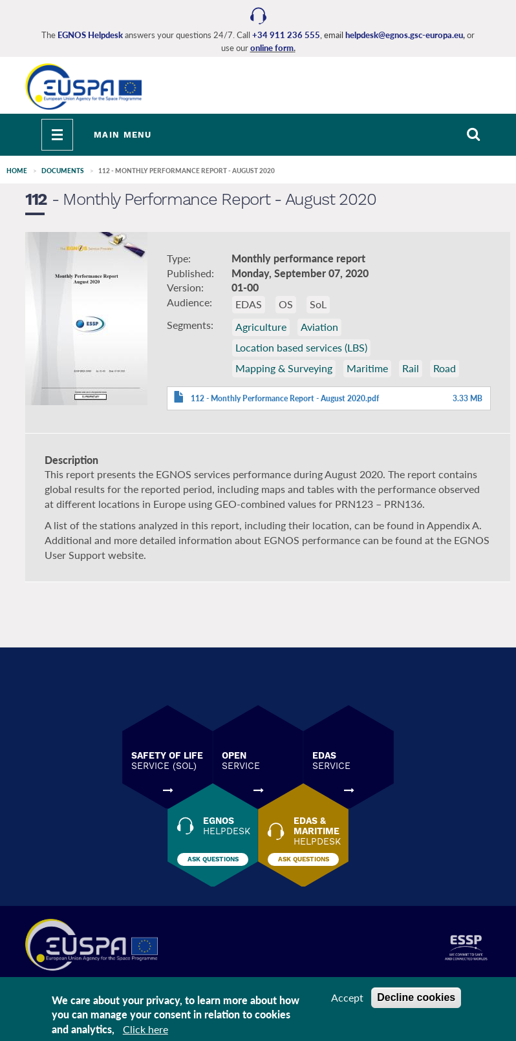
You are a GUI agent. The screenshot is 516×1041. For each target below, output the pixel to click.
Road (444, 368)
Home (16, 170)
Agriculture (260, 327)
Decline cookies (416, 997)
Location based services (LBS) (301, 347)
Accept (347, 997)
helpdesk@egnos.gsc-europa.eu (404, 35)
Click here (145, 1029)
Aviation (319, 327)
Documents (62, 170)
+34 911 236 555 (286, 35)
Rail (410, 368)
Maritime (367, 368)
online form (272, 48)
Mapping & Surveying (283, 368)
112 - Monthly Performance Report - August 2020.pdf (285, 398)
